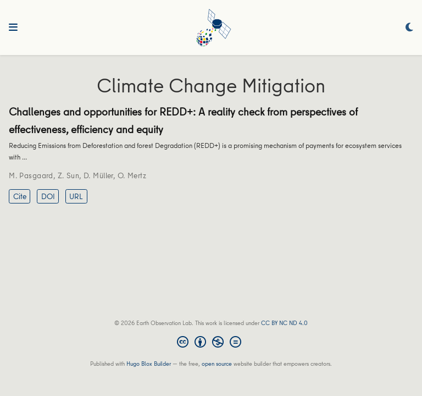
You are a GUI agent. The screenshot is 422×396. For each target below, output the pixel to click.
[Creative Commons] (211, 343)
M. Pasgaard (31, 175)
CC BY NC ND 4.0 (284, 322)
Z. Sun (69, 175)
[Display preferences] (409, 27)
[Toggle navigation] (13, 27)
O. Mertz (132, 175)
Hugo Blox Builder (148, 363)
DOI (48, 196)
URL (76, 196)
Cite (19, 196)
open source (217, 363)
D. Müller (98, 175)
